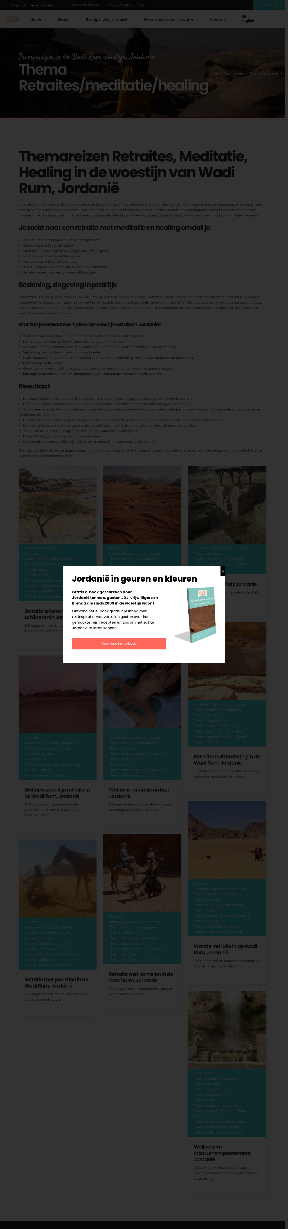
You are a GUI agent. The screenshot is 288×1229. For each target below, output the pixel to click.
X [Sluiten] (223, 571)
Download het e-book (119, 643)
